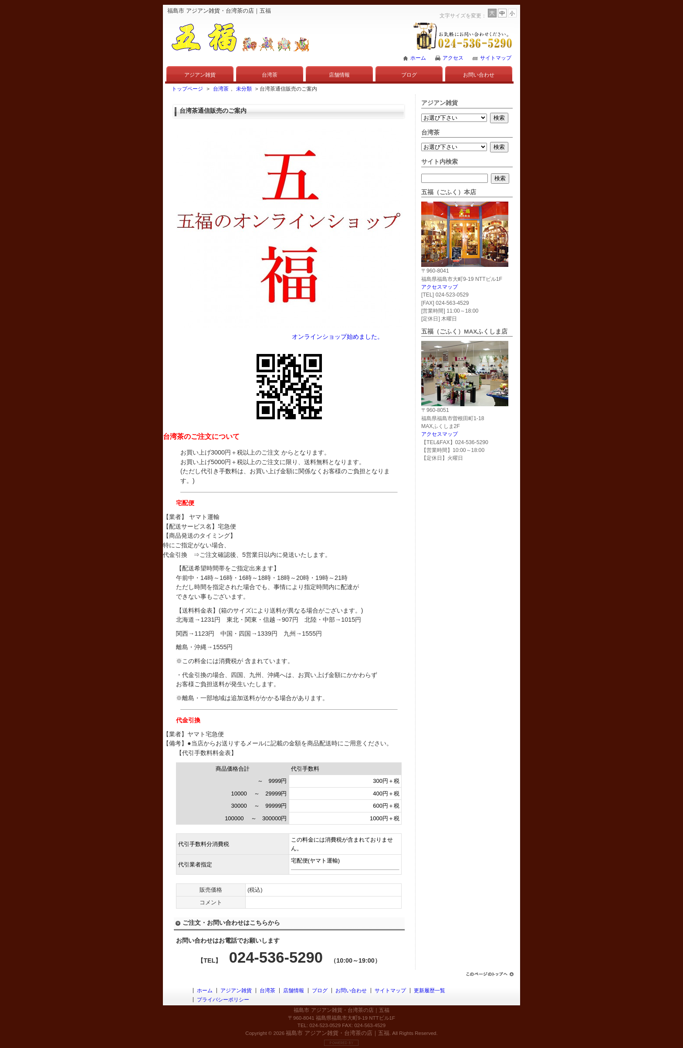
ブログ (409, 75)
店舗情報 (339, 75)
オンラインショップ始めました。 (337, 336)
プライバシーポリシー (223, 999)
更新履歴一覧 (429, 990)
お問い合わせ (478, 75)
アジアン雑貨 (200, 75)
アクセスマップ (439, 287)
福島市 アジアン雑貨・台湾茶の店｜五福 (337, 1033)
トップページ (187, 88)
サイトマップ (495, 58)
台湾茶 (269, 75)
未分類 (244, 88)
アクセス (453, 58)
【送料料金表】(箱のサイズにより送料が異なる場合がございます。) (269, 610)
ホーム (418, 58)
